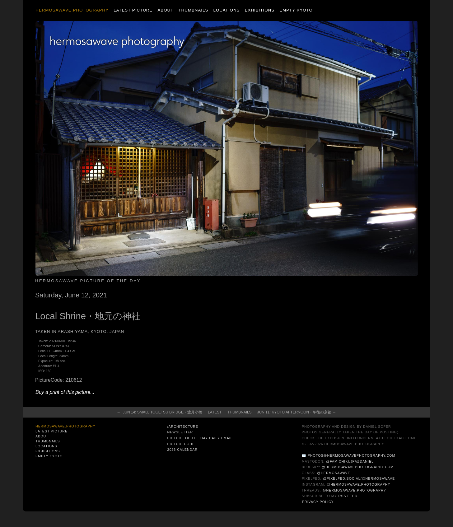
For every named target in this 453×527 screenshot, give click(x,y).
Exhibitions (259, 10)
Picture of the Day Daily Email (199, 438)
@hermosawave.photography (358, 484)
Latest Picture (133, 10)
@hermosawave (333, 473)
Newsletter (180, 432)
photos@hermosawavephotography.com (351, 455)
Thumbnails (193, 10)
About (165, 10)
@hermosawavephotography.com (358, 467)
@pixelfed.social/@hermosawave (359, 478)
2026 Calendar (182, 449)
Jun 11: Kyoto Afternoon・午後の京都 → (296, 412)
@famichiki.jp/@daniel (350, 461)
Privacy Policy (318, 502)
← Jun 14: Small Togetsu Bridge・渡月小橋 (160, 412)
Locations (226, 10)
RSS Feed (348, 496)
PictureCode (181, 444)
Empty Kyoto (296, 10)
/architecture (182, 426)
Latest (215, 412)
